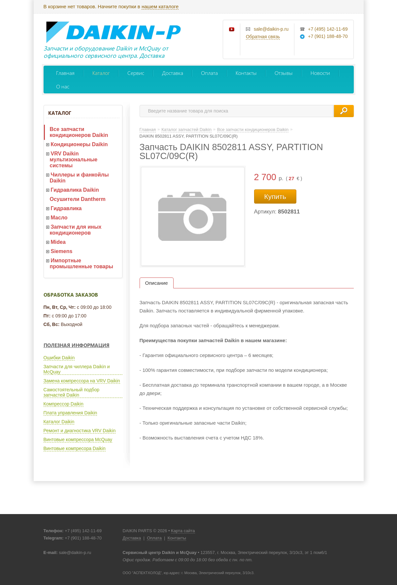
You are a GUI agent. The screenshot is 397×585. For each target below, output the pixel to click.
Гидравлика (66, 208)
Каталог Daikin (59, 421)
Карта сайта (183, 530)
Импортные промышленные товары (81, 263)
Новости (320, 72)
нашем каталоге (160, 6)
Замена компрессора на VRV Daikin (82, 380)
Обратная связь (263, 36)
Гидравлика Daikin (75, 190)
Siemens (62, 251)
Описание (156, 283)
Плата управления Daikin (70, 412)
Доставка (172, 72)
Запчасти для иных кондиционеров (76, 230)
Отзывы (284, 72)
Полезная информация (77, 345)
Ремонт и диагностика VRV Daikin (80, 430)
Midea (58, 242)
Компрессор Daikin (63, 403)
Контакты (246, 72)
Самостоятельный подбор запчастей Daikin (71, 392)
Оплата (209, 72)
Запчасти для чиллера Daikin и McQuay (77, 369)
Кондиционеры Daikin (79, 144)
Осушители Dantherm (78, 199)
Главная (65, 72)
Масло (59, 217)
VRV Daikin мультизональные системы (74, 159)
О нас (62, 86)
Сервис (135, 72)
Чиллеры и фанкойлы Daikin (79, 177)
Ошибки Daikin (59, 357)
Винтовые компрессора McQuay (78, 439)
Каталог (101, 72)
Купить (275, 196)
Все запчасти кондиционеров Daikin (79, 132)
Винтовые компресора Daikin (75, 448)
